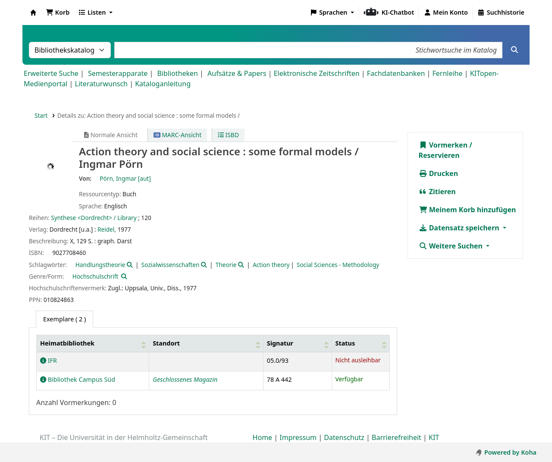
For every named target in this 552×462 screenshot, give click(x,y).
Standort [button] (166, 343)
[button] (57, 12)
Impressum (298, 437)
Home (263, 437)
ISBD (228, 135)
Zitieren (437, 191)
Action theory (271, 265)
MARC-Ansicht (178, 135)
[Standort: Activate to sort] (206, 343)
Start (41, 115)
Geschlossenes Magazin (185, 379)
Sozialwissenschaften (170, 265)
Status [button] (345, 343)
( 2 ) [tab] (64, 319)
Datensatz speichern (460, 228)
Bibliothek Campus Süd (77, 379)
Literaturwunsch (101, 83)
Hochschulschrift (95, 276)
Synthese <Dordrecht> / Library (93, 218)
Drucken (438, 173)
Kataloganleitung (163, 83)
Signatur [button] (280, 343)
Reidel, (106, 229)
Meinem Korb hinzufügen (467, 209)
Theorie (226, 265)
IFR (48, 360)
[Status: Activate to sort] (360, 343)
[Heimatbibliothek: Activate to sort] (93, 343)
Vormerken (443, 145)
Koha (33, 12)
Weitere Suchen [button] (452, 246)
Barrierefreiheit (396, 437)
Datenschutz (344, 437)
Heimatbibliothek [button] (67, 343)
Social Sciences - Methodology (338, 265)
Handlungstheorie (100, 265)
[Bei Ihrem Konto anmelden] (445, 12)
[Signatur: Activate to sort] (297, 343)
